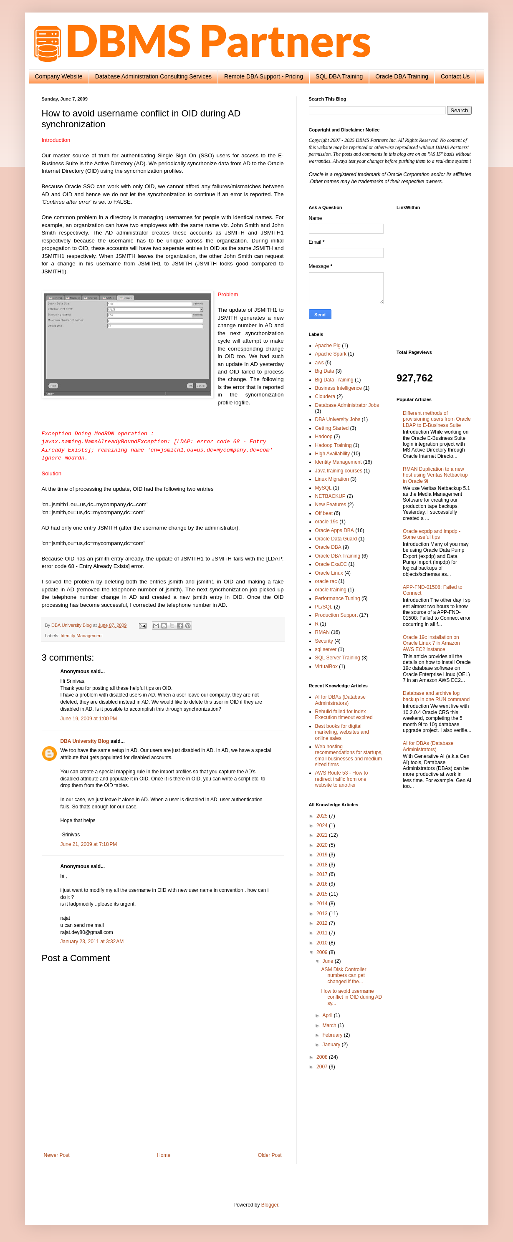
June (328, 961)
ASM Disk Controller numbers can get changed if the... (343, 976)
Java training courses (338, 471)
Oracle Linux (329, 573)
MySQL (323, 488)
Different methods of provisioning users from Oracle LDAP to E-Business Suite (437, 419)
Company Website (59, 76)
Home (163, 1155)
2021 (322, 835)
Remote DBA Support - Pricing (263, 76)
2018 (322, 865)
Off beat (324, 513)
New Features (330, 504)
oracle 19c (326, 522)
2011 (322, 933)
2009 (322, 952)
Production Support (336, 615)
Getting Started (332, 428)
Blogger (269, 1205)
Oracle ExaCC (331, 564)
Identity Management (82, 635)
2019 (322, 855)
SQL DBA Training (339, 76)
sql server (326, 649)
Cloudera (325, 396)
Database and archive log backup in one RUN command (436, 696)
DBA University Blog (85, 741)
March (330, 1025)
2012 (322, 923)
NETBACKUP (330, 496)
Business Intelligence (338, 388)
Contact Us (455, 76)
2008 (322, 1057)
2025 (322, 816)
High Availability (332, 454)
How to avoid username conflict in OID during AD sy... (351, 997)
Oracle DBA (328, 547)
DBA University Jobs (338, 419)
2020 (322, 845)
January (331, 1045)
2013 (322, 913)
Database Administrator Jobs (347, 405)
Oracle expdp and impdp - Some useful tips (431, 534)
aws (319, 363)
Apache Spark (330, 354)
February (333, 1035)
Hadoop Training (333, 445)
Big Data (324, 371)
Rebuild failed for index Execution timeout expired (344, 714)
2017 (322, 874)
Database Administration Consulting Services (153, 76)
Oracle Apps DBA (334, 530)
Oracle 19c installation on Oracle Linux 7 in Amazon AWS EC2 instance (431, 643)
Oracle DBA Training (401, 76)
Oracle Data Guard (336, 539)
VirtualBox (326, 666)
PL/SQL (324, 607)
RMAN (322, 632)
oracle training (330, 590)
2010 (322, 943)
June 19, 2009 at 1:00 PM (89, 719)
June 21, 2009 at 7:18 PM (89, 844)
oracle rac (326, 581)
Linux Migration (332, 479)
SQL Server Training (337, 658)
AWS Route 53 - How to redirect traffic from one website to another (341, 779)
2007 (322, 1067)
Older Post (270, 1155)
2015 (322, 894)
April (328, 1015)
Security (324, 641)
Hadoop (324, 436)
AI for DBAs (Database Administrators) (340, 700)
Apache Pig (328, 345)
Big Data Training (334, 380)
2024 (322, 825)
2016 (322, 884)
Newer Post (57, 1155)
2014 (322, 903)
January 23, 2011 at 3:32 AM (92, 941)
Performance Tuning (337, 598)
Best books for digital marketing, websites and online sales (342, 732)
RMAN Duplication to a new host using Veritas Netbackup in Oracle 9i (435, 475)
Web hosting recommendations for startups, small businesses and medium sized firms (349, 755)
